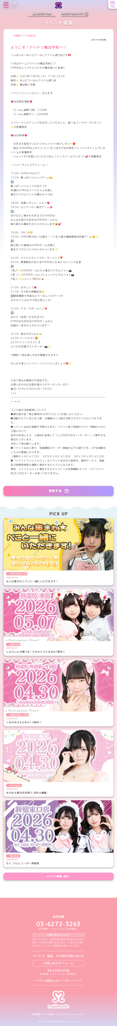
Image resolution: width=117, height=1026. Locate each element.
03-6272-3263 (58, 924)
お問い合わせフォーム (58, 963)
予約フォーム (51, 980)
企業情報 (36, 1014)
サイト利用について (52, 1014)
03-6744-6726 (58, 970)
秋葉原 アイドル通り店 (25, 35)
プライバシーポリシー (74, 1014)
